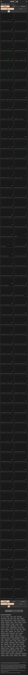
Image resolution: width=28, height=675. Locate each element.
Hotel (8, 637)
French (6, 631)
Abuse (19, 672)
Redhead (2, 648)
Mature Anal (22, 642)
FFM (20, 629)
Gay (15, 631)
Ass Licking (19, 616)
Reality (24, 646)
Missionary (6, 644)
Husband (12, 637)
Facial (11, 629)
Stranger (12, 651)
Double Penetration (13, 627)
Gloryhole (3, 633)
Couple (21, 624)
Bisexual (23, 620)
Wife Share (24, 655)
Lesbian (19, 640)
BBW (18, 618)
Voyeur (11, 655)
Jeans (22, 638)
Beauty (2, 620)
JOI (25, 638)
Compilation (7, 624)
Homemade (3, 637)
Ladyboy (6, 640)
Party (5, 646)
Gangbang (11, 631)
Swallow (20, 651)
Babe (12, 618)
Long (21, 8)
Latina (11, 640)
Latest (14, 6)
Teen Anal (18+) (18, 653)
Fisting (2, 631)
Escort (2, 629)
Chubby (24, 622)
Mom (11, 644)
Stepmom (3, 651)
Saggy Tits (12, 648)
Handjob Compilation (5, 635)
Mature (17, 642)
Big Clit (19, 620)
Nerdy (18, 644)
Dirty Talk (2, 627)
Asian (15, 616)
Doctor (7, 627)
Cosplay (12, 624)
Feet (17, 629)
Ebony (19, 627)
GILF (22, 631)
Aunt (8, 618)
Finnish (24, 629)
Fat (14, 629)
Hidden (20, 635)
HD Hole (14, 1)
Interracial (22, 637)
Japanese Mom (7, 638)
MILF (2, 644)
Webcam (15, 655)
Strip (17, 651)
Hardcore (12, 635)
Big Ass (14, 620)
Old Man (22, 644)
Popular (5, 6)
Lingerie (23, 640)
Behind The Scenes (8, 620)
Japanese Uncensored (16, 638)
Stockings (8, 651)
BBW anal (22, 618)
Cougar (17, 624)
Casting (11, 622)
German (18, 631)
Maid (2, 642)
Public (20, 646)
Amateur (7, 616)
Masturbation (11, 642)
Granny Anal (12, 633)
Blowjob (2, 622)
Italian (2, 638)
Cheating (19, 622)
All (7, 8)
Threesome (24, 653)
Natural (14, 644)
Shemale (22, 648)
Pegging (9, 646)
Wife (20, 655)
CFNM (16, 622)
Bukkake (7, 622)
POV (17, 646)
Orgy (2, 646)
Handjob (20, 633)
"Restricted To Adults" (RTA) (13, 670)
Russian (7, 648)
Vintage (7, 655)
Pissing (13, 646)
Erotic (23, 627)
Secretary (17, 648)
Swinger (2, 653)
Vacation (2, 655)
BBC (15, 618)
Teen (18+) (12, 653)
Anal (11, 616)
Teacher (7, 653)
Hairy (17, 633)
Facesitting (7, 629)
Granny (7, 633)
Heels (16, 635)
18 (1, 616)
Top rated (23, 6)
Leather (15, 640)
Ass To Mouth (3, 618)
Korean (2, 640)
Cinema (2, 624)
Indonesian (17, 637)
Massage (6, 642)
